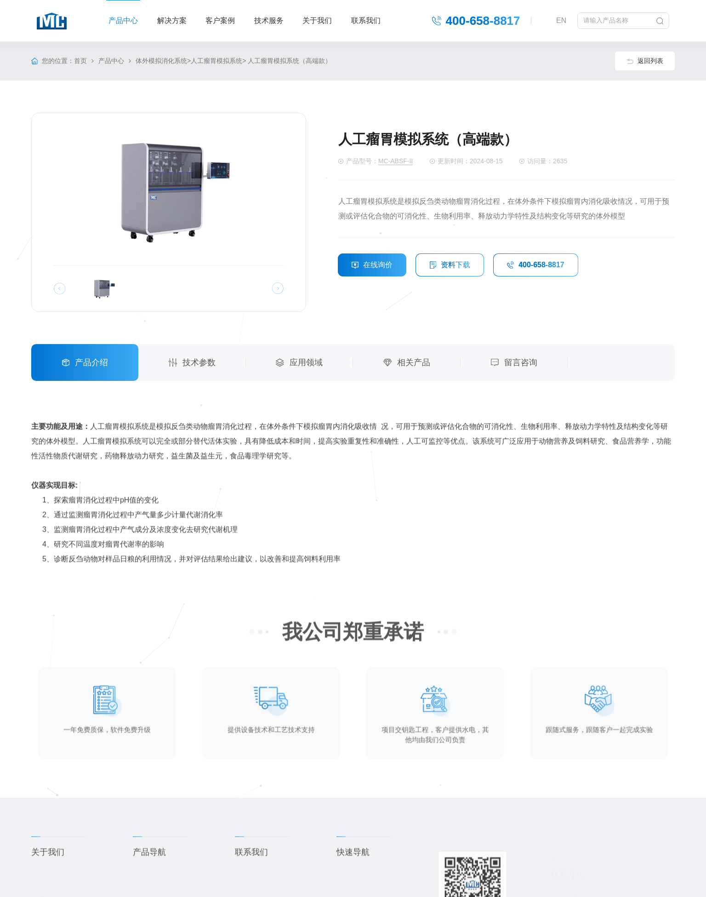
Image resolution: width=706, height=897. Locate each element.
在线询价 (372, 265)
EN (562, 20)
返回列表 (644, 60)
